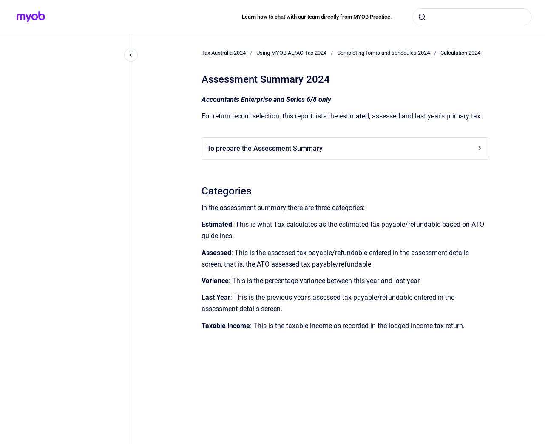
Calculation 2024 (460, 53)
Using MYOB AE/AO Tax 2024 (291, 53)
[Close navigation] (131, 55)
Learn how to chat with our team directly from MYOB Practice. (317, 17)
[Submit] (422, 17)
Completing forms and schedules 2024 (383, 53)
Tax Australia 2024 (224, 53)
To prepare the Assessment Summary (345, 148)
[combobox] (472, 17)
